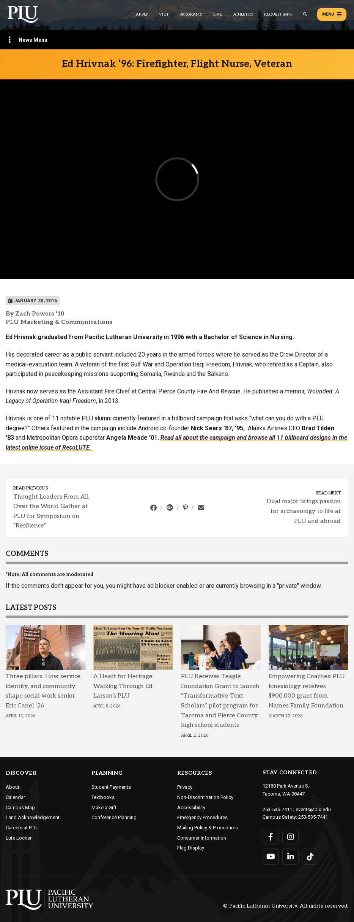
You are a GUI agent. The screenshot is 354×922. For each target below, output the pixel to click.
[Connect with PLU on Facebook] (271, 837)
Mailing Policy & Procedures (207, 827)
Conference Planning (114, 817)
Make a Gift (103, 807)
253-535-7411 (277, 809)
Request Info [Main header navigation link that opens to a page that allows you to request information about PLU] (278, 14)
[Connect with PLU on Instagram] (290, 837)
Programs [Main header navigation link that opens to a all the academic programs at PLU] (190, 14)
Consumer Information (201, 838)
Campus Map (20, 807)
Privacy (184, 787)
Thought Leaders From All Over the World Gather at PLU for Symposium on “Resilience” (51, 511)
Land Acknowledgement (33, 817)
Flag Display (190, 848)
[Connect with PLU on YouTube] (271, 857)
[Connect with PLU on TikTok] (310, 857)
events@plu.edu (313, 809)
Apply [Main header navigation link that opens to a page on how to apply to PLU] (142, 14)
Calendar (15, 797)
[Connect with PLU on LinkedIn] (290, 857)
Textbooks (103, 797)
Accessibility (191, 807)
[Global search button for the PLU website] (305, 14)
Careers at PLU (22, 827)
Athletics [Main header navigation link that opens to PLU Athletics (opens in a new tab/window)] (243, 14)
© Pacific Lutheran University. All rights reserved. (285, 906)
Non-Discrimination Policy (205, 797)
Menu (331, 14)
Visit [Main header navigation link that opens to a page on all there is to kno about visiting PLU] (163, 14)
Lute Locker (18, 838)
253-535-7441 (313, 817)
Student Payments (111, 787)
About (12, 787)
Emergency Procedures (202, 817)
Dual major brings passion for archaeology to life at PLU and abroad (304, 511)
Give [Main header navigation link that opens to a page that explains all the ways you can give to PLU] (217, 14)
